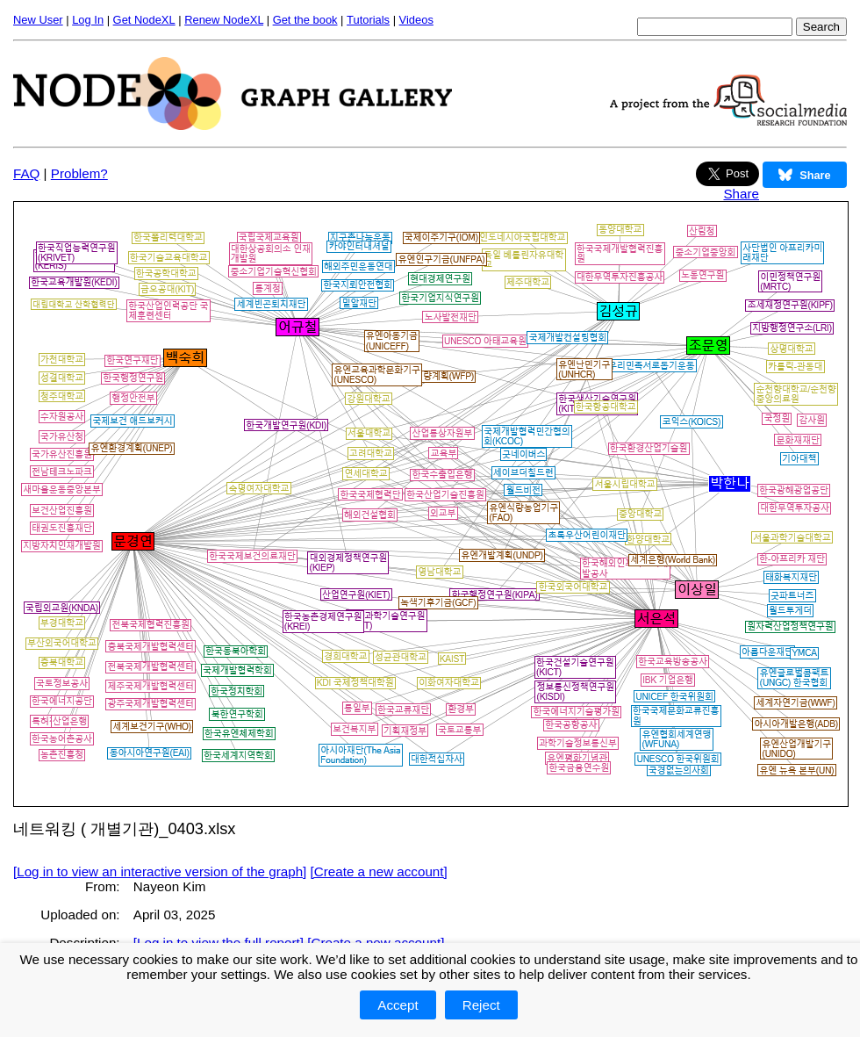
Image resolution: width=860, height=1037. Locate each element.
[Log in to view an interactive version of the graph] (159, 871)
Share (741, 193)
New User (38, 19)
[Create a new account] (379, 871)
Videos (416, 19)
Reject (481, 1004)
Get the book (305, 19)
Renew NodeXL (223, 19)
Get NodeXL (144, 19)
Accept (397, 1004)
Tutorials (368, 19)
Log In (88, 19)
